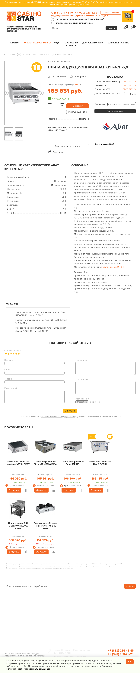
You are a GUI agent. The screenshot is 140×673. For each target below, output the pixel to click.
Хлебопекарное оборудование (107, 601)
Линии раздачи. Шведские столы (64, 609)
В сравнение (59, 76)
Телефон (8, 378)
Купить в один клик (77, 112)
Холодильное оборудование (62, 605)
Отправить (70, 411)
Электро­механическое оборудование (67, 616)
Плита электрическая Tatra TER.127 (73, 463)
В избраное (80, 76)
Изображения (82, 398)
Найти (129, 586)
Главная (14, 43)
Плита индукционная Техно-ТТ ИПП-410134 (45, 463)
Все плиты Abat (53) (104, 144)
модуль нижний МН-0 (111, 267)
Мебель (96, 616)
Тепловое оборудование (60, 601)
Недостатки (81, 360)
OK (129, 661)
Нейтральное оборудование (62, 613)
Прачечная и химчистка (104, 628)
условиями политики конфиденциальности (58, 417)
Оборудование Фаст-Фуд (60, 624)
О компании (71, 43)
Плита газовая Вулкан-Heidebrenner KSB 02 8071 (45, 526)
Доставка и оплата (92, 43)
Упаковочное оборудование (106, 609)
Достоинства (81, 379)
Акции (57, 43)
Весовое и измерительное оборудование (113, 620)
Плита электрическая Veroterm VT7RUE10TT (18, 463)
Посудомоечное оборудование (64, 620)
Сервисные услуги (118, 43)
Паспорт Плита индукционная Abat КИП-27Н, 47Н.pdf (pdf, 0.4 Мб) (41, 322)
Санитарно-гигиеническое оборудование (113, 613)
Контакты (71, 45)
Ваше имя (9, 360)
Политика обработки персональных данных (28, 669)
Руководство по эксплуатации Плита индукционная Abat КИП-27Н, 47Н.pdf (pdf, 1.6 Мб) (40, 330)
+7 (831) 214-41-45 (62, 12)
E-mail (7, 369)
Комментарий (11, 388)
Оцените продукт (12, 350)
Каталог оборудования (36, 43)
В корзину (78, 106)
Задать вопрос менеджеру (68, 146)
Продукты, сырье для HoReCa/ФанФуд (111, 632)
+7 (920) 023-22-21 (86, 12)
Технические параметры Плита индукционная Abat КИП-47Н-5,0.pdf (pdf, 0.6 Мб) (40, 314)
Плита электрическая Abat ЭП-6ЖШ (100, 463)
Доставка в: (100, 104)
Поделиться (59, 152)
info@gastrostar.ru (65, 23)
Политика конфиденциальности (20, 624)
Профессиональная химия (105, 635)
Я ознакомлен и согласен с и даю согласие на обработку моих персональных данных (70, 417)
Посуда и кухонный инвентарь (107, 624)
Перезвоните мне (111, 13)
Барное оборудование (59, 628)
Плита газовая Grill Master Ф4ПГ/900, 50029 (18, 526)
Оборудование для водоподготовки (110, 605)
